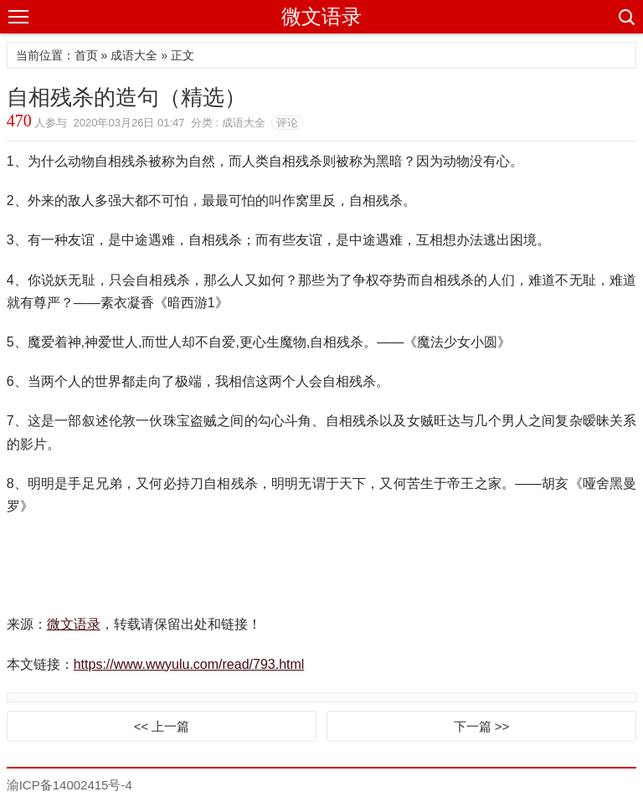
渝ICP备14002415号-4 (69, 785)
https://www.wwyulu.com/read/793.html (189, 664)
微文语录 (321, 16)
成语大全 (134, 55)
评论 (287, 122)
